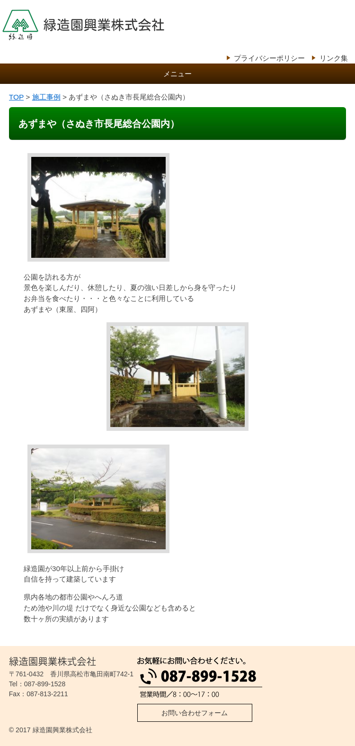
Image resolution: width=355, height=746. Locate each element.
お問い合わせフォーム (194, 713)
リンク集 (334, 58)
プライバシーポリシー (269, 58)
